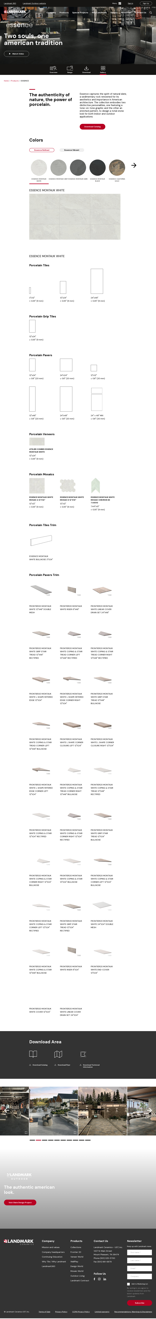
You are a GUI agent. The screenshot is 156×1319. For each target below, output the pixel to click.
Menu (116, 3)
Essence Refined (41, 150)
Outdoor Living (77, 1276)
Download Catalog (92, 126)
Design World (76, 1266)
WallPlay (74, 1261)
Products (15, 81)
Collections (75, 1247)
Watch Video (16, 54)
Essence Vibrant (71, 150)
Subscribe (139, 1303)
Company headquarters (53, 1252)
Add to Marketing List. (140, 1284)
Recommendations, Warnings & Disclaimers (133, 1312)
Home (6, 81)
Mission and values (51, 1247)
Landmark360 (48, 1266)
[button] (132, 165)
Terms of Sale (44, 1312)
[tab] (39, 172)
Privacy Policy (61, 1312)
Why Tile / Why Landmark (54, 1261)
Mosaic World (76, 1271)
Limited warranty (102, 1312)
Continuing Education (52, 1256)
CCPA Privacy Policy (81, 1312)
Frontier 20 (75, 1252)
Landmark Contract (79, 1280)
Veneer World (76, 1256)
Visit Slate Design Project (20, 1202)
